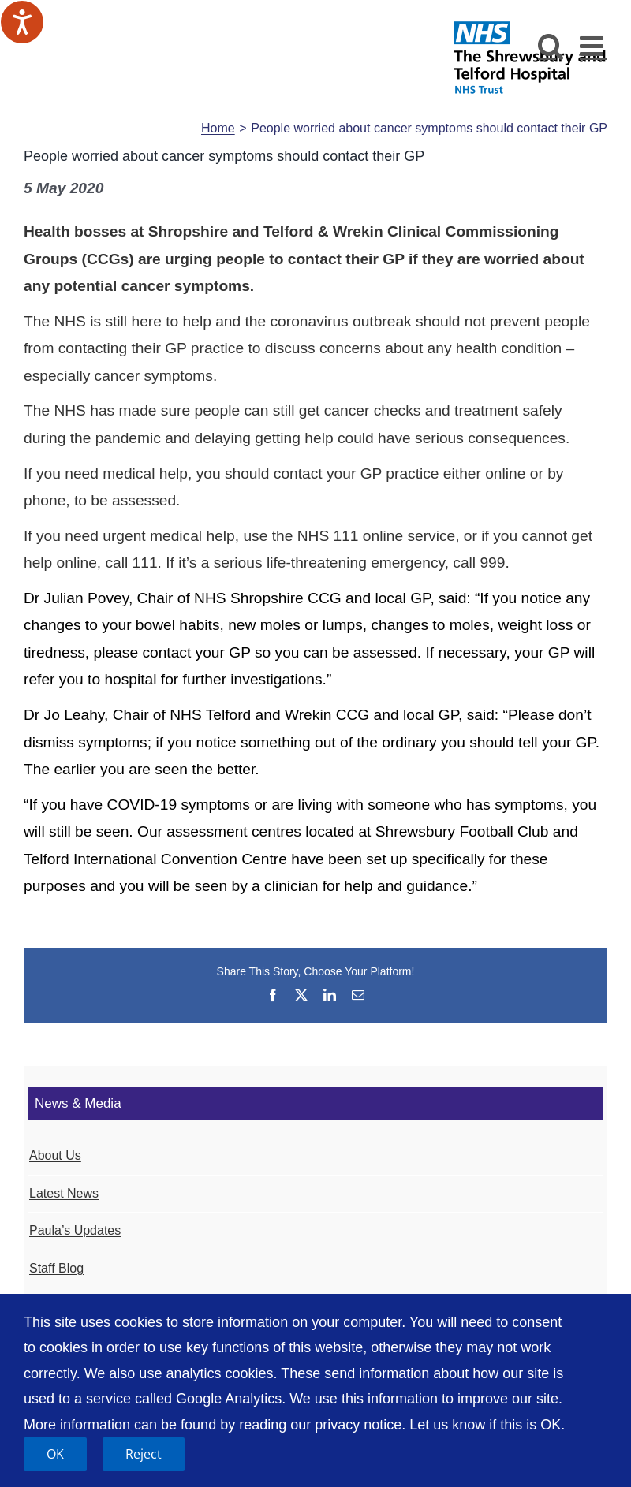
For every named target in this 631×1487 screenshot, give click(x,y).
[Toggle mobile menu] (593, 45)
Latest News (64, 1193)
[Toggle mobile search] (551, 45)
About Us (55, 1155)
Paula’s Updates (75, 1230)
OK (55, 1454)
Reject (143, 1454)
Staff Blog (56, 1268)
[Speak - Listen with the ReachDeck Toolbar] (22, 22)
